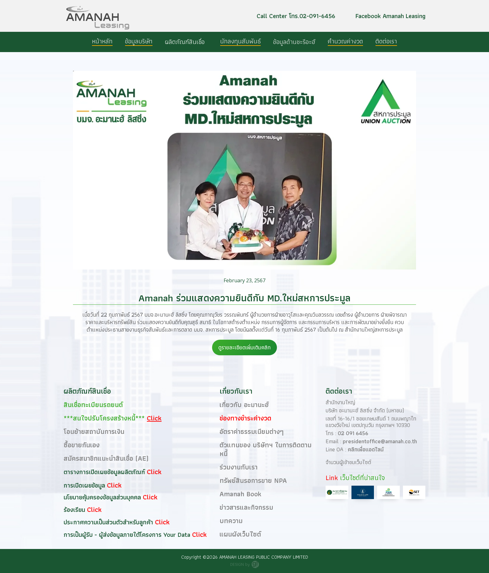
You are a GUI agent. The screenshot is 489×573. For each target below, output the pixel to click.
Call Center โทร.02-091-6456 (296, 16)
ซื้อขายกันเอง (81, 444)
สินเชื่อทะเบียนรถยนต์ (88, 404)
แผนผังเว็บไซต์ (240, 534)
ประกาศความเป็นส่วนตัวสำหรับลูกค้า (109, 522)
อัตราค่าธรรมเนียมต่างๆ (252, 431)
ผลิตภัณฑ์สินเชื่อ (185, 42)
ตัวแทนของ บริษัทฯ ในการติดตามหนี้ (266, 449)
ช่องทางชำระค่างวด (245, 418)
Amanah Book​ (240, 493)
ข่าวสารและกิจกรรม (246, 507)
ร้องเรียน (75, 510)
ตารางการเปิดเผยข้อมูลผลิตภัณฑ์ (105, 472)
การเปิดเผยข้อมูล (85, 485)
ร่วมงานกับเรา (239, 467)
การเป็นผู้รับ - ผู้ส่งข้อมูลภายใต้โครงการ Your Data (128, 535)
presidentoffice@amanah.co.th (380, 441)
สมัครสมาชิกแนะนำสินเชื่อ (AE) (106, 458)
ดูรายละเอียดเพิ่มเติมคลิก (244, 347)
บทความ (231, 520)
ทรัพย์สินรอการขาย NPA (253, 480)
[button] (186, 42)
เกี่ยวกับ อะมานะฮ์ (244, 404)
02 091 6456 (353, 433)
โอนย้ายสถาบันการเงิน (94, 431)
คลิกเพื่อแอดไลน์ (366, 449)
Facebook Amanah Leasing (390, 16)
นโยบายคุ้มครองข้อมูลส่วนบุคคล (103, 497)
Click (154, 471)
